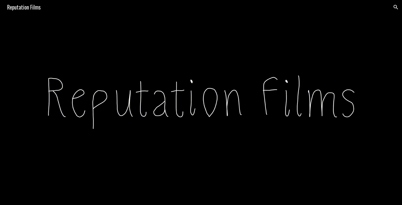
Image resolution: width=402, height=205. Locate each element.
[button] (396, 7)
